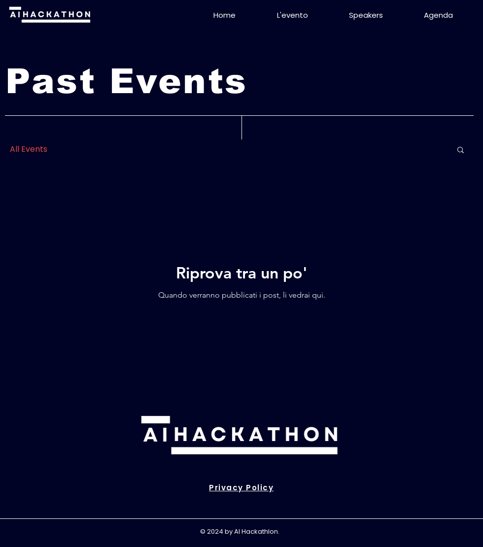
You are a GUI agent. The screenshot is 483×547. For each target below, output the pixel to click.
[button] (460, 150)
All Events (28, 149)
